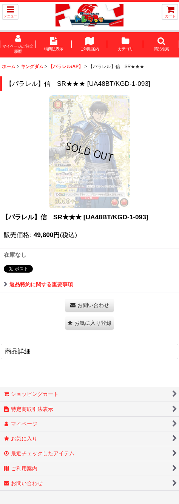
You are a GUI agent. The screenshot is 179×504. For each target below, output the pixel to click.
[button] (10, 12)
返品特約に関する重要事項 (38, 284)
